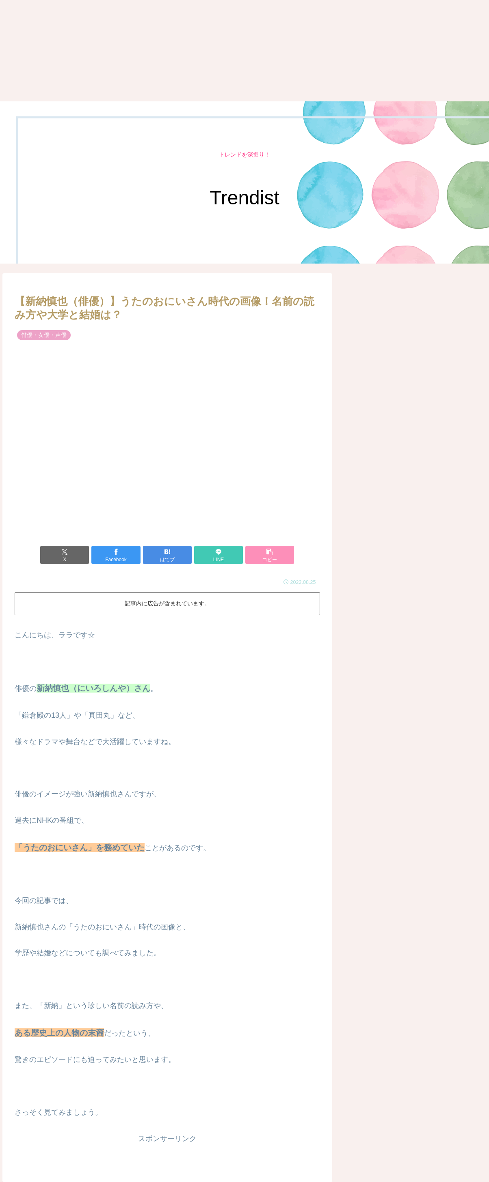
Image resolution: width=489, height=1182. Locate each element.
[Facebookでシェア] (115, 555)
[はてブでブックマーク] (167, 555)
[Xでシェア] (64, 555)
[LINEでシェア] (218, 555)
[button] (269, 555)
